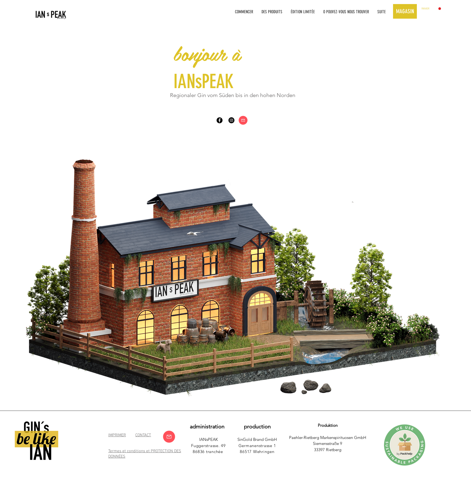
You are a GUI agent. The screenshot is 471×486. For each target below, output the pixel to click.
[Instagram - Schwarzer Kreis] (231, 120)
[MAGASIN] (405, 11)
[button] (431, 8)
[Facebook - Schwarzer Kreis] (220, 120)
